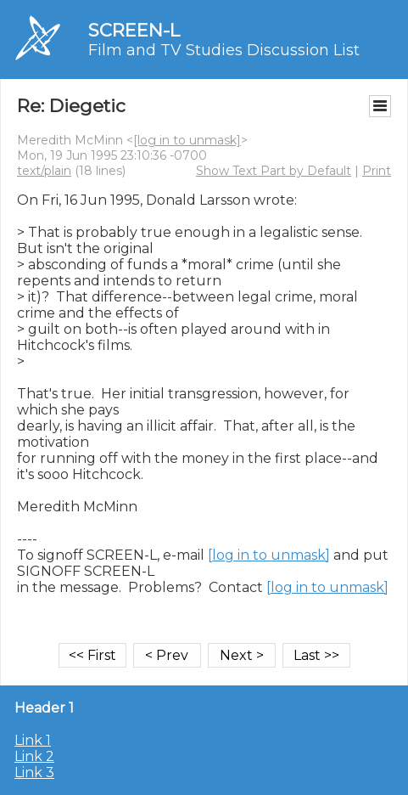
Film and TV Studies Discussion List (224, 50)
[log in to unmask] (187, 140)
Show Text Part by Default (273, 170)
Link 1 (32, 740)
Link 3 (34, 772)
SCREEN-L (134, 30)
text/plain (44, 170)
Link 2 (34, 756)
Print (376, 170)
